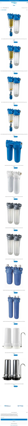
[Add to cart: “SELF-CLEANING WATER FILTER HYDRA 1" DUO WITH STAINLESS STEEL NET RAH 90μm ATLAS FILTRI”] (16, 73)
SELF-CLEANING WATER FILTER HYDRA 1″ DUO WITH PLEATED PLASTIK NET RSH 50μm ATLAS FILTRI (14, 134)
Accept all (13, 419)
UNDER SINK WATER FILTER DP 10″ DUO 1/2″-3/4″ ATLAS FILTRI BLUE (14, 165)
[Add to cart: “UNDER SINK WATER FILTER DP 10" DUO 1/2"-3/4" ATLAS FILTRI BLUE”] (16, 168)
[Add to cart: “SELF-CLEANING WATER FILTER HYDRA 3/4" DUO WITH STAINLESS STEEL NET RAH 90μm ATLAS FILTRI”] (16, 42)
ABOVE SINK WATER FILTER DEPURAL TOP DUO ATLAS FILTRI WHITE (14, 352)
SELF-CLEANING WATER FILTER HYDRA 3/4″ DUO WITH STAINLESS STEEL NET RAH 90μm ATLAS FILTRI (14, 39)
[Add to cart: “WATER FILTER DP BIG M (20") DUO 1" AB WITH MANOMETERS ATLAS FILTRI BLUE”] (16, 324)
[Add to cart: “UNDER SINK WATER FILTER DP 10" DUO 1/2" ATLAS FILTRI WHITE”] (16, 199)
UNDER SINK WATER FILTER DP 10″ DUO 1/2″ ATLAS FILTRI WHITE (14, 196)
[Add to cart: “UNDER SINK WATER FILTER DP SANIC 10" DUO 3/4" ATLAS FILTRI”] (16, 261)
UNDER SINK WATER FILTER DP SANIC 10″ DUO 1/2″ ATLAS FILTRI (14, 227)
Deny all (14, 421)
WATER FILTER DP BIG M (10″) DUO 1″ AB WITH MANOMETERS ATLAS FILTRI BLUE (14, 290)
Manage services (2, 417)
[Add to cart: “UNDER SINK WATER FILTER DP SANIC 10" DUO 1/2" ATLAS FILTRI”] (16, 230)
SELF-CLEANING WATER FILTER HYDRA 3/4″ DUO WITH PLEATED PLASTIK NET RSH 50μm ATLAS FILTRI (14, 102)
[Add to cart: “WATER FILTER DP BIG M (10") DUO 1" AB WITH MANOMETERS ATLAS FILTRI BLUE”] (16, 292)
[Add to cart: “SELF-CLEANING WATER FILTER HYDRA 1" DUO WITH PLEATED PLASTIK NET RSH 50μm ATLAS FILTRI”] (16, 136)
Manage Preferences (14, 423)
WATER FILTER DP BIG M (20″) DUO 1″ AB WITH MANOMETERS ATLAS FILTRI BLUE (14, 321)
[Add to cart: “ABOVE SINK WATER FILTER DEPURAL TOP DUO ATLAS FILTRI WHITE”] (16, 355)
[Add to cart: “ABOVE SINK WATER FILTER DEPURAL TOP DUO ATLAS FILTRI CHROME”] (16, 386)
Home (1, 7)
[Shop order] (26, 10)
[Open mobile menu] (1, 3)
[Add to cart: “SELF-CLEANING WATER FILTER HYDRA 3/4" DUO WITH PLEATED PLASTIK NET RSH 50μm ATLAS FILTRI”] (16, 105)
